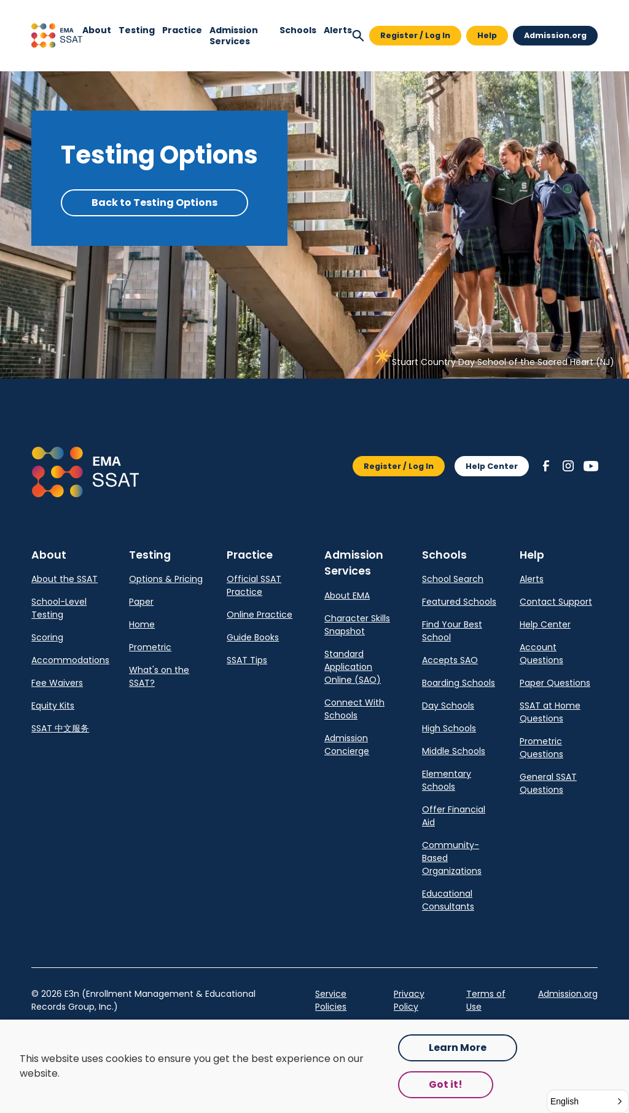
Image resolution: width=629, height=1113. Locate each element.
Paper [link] (141, 602)
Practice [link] (182, 30)
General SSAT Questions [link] (548, 783)
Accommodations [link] (70, 660)
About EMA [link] (347, 595)
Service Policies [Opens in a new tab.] (330, 1000)
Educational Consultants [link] (448, 900)
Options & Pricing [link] (166, 579)
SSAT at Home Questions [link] (550, 712)
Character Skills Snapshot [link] (357, 624)
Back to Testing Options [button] (154, 202)
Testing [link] (137, 30)
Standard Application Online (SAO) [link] (352, 667)
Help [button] (487, 35)
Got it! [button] (446, 1084)
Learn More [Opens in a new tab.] (457, 1047)
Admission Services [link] (233, 36)
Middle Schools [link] (453, 751)
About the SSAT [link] (64, 579)
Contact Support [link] (556, 602)
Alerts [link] (532, 579)
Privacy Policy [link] (409, 1000)
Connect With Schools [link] (354, 709)
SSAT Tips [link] (247, 660)
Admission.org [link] (568, 994)
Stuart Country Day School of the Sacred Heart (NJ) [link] (503, 362)
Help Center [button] (492, 466)
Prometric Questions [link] (541, 747)
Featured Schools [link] (459, 602)
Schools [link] (297, 30)
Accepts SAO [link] (450, 660)
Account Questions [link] (541, 653)
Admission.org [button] (555, 35)
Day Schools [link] (448, 705)
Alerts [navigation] (338, 30)
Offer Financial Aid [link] (453, 815)
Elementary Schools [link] (446, 780)
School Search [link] (452, 579)
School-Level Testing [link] (59, 608)
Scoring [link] (47, 637)
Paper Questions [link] (555, 683)
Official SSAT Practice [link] (254, 585)
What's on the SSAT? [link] (159, 676)
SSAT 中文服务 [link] (60, 728)
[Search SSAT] (358, 36)
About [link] (96, 30)
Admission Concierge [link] (346, 744)
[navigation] (96, 36)
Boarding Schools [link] (458, 683)
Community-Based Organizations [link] (452, 858)
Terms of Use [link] (486, 1000)
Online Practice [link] (259, 614)
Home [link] (142, 624)
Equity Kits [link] (52, 705)
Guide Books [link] (253, 637)
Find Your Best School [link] (452, 630)
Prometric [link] (150, 647)
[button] (56, 35)
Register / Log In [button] (415, 35)
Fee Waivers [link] (57, 683)
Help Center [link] (545, 624)
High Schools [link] (449, 728)
